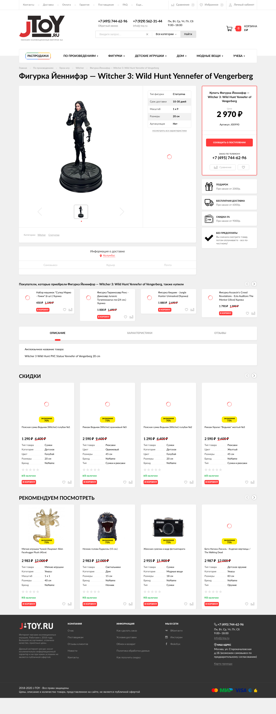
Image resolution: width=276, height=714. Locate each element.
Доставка (48, 5)
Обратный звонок (108, 26)
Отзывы (220, 336)
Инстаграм (173, 654)
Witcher (42, 235)
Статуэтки (53, 235)
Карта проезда (223, 680)
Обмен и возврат (126, 660)
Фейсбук (172, 660)
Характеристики (139, 336)
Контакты (28, 5)
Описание (57, 336)
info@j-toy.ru (140, 26)
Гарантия (84, 5)
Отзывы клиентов (78, 660)
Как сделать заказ (127, 647)
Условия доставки (126, 654)
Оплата (66, 5)
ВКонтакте (174, 647)
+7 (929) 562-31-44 (147, 21)
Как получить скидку (129, 674)
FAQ (125, 5)
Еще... (139, 5)
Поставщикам (106, 5)
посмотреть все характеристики (169, 131)
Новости (72, 667)
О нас (71, 647)
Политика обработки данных (133, 667)
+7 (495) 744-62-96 (112, 21)
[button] (254, 284)
